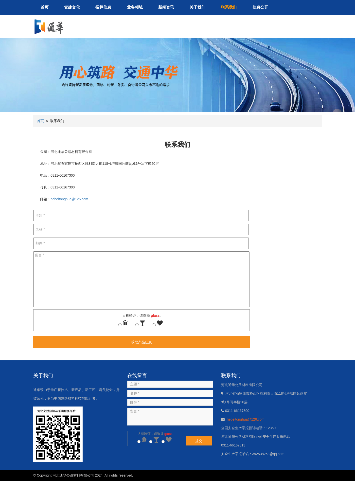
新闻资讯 (166, 7)
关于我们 (197, 7)
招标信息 (103, 7)
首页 (45, 7)
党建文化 (72, 7)
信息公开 (260, 7)
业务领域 (135, 7)
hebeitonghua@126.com (69, 199)
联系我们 (229, 7)
